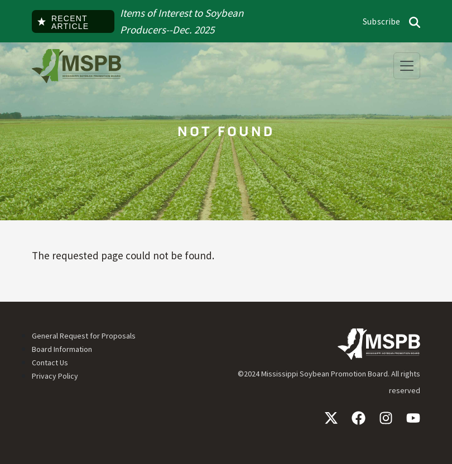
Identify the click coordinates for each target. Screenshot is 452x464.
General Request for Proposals (84, 336)
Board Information (62, 349)
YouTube (413, 418)
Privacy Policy (55, 376)
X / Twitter (331, 418)
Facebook (359, 418)
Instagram (386, 418)
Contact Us (50, 362)
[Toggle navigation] (406, 65)
